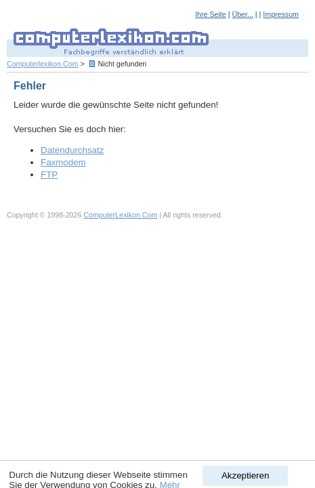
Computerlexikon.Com (42, 64)
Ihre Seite (210, 14)
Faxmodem (63, 162)
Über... (242, 14)
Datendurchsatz (72, 150)
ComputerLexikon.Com (120, 215)
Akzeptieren (245, 475)
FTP (49, 174)
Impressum (281, 14)
